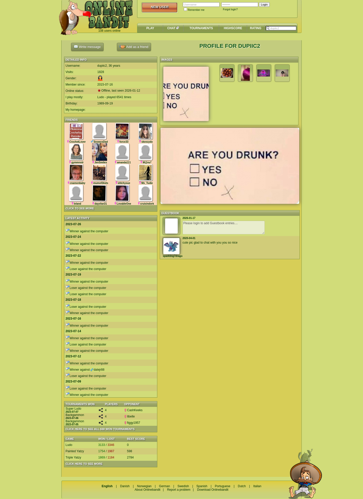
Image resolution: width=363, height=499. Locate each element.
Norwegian (144, 486)
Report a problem (179, 489)
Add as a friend (134, 47)
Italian (257, 486)
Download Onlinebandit (212, 489)
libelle (129, 416)
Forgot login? (230, 9)
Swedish (183, 486)
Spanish (201, 486)
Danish (124, 486)
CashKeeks (133, 410)
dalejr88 (97, 369)
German (164, 486)
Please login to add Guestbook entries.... (224, 227)
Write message (87, 47)
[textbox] (281, 28)
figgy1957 (132, 423)
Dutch (242, 486)
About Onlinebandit (147, 489)
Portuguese (222, 486)
